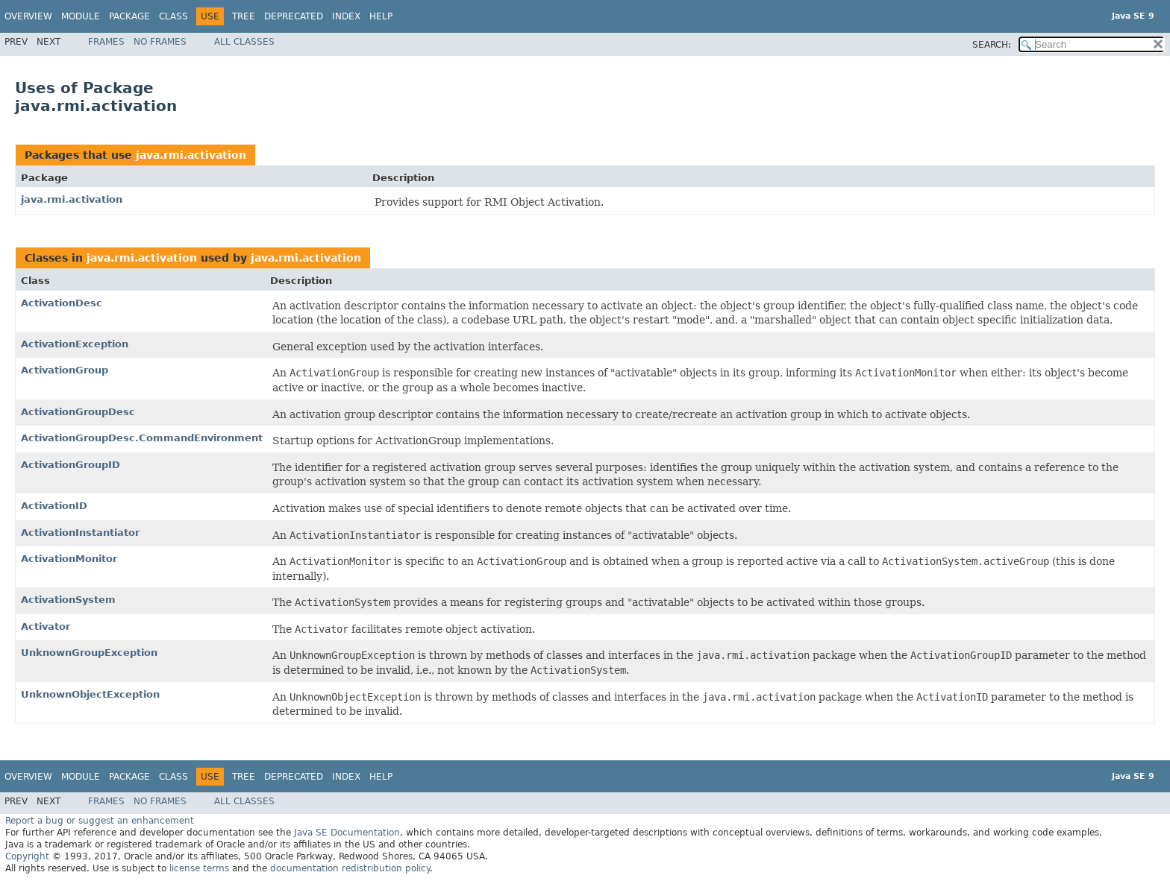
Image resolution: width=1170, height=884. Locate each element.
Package (129, 16)
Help (380, 16)
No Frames (160, 42)
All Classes (244, 42)
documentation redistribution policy (350, 868)
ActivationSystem (68, 599)
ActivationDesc (61, 303)
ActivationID (54, 505)
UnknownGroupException (89, 652)
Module (80, 16)
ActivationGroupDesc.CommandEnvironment (142, 437)
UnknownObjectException (90, 694)
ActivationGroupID (70, 464)
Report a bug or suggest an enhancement (99, 820)
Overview (28, 16)
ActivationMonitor (69, 558)
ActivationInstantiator (80, 532)
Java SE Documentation (347, 832)
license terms (199, 868)
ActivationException (74, 344)
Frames (106, 42)
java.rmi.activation (191, 155)
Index (346, 16)
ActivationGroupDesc (78, 411)
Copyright (27, 856)
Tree (243, 16)
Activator (45, 626)
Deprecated (293, 16)
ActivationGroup (64, 370)
